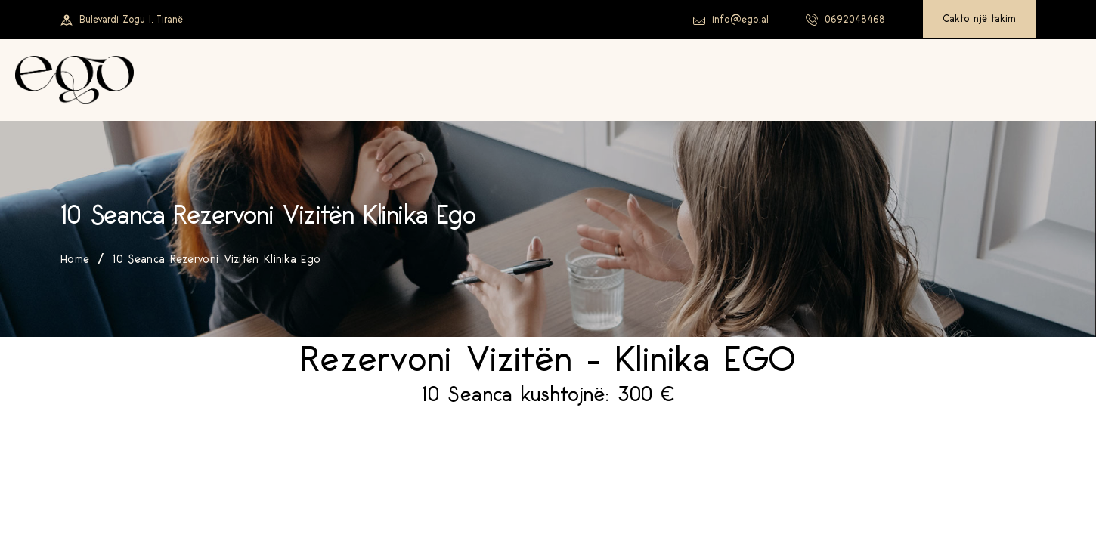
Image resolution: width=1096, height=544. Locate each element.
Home (74, 260)
